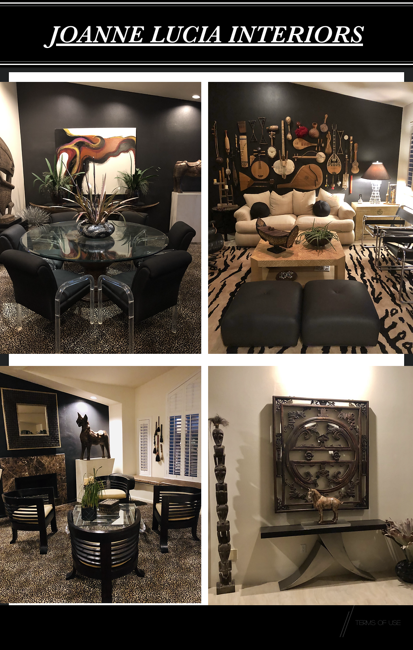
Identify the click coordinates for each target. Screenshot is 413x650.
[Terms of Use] (377, 622)
